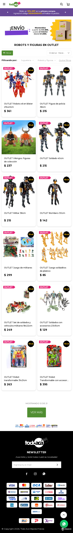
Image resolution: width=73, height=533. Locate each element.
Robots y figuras (45, 60)
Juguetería (26, 60)
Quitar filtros (65, 60)
